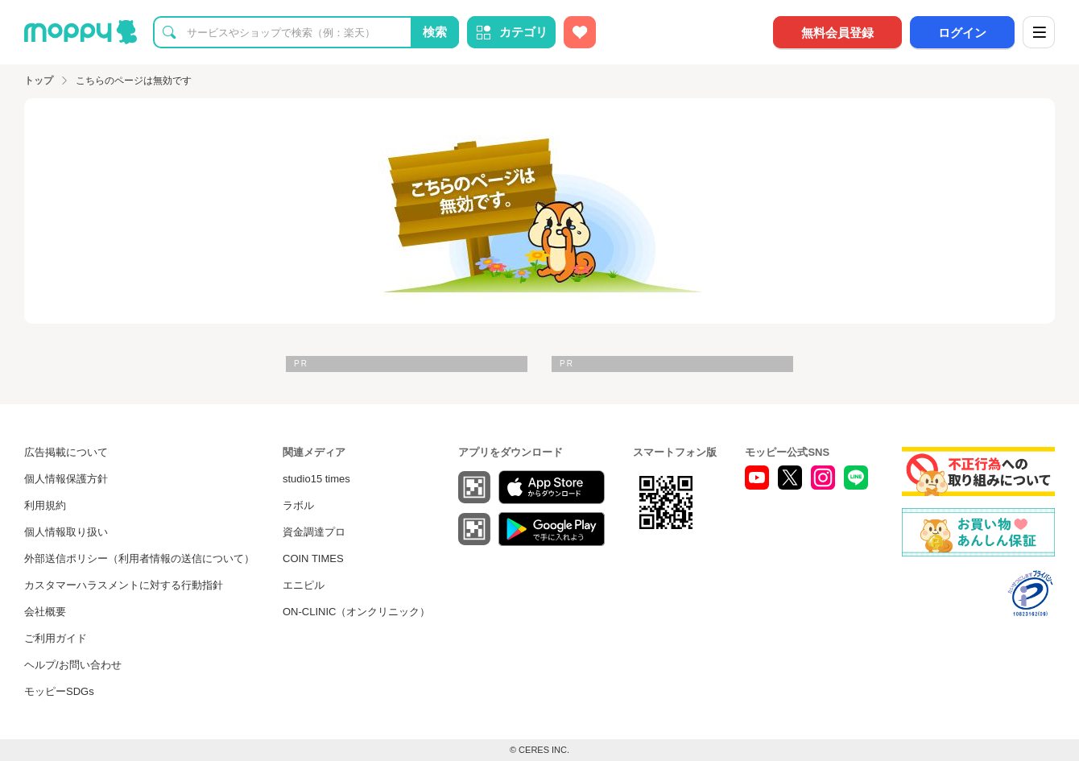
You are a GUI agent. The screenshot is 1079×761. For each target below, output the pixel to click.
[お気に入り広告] (580, 32)
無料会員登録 (837, 32)
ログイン (962, 32)
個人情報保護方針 (66, 479)
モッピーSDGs (59, 691)
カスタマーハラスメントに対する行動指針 (123, 585)
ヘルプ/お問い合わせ (73, 665)
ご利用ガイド (55, 638)
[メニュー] (1039, 32)
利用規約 (45, 505)
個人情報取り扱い (66, 532)
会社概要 (45, 612)
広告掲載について (66, 452)
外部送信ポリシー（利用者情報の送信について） (139, 558)
